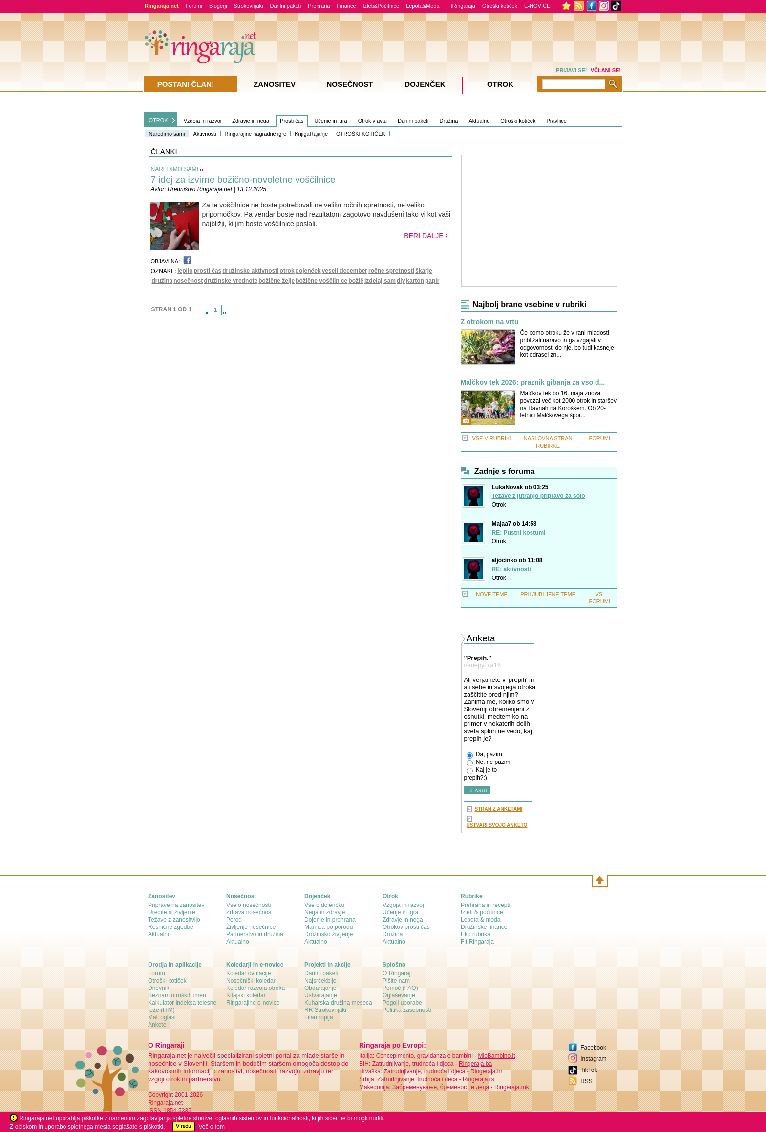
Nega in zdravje (324, 912)
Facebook (593, 1047)
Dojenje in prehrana (330, 919)
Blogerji (218, 6)
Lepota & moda (480, 919)
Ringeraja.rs (478, 1079)
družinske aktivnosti (250, 271)
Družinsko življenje (328, 934)
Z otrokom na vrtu (490, 322)
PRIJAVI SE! (571, 70)
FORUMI (599, 438)
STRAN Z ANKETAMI (499, 809)
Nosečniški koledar (251, 980)
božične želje (276, 280)
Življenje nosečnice (251, 927)
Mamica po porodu (328, 927)
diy (401, 280)
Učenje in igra (330, 120)
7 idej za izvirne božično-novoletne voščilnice (243, 179)
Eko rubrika (475, 934)
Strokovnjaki (248, 6)
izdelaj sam (380, 280)
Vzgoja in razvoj (203, 120)
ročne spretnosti (391, 271)
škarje (423, 271)
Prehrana (319, 6)
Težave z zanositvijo (174, 919)
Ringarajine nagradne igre (256, 134)
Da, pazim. (485, 755)
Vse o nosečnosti (248, 905)
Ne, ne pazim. (489, 762)
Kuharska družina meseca (338, 1002)
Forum (156, 973)
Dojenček (424, 84)
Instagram (593, 1058)
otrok (287, 271)
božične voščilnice (321, 280)
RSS (586, 1081)
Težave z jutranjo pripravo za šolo (538, 496)
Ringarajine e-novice (252, 1002)
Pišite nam (396, 980)
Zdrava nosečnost (249, 912)
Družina (449, 120)
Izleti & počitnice (482, 912)
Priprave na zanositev (176, 905)
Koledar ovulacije (248, 973)
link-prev (206, 313)
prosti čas (208, 271)
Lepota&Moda (423, 6)
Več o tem (212, 1126)
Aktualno (478, 120)
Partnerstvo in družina (254, 934)
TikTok (588, 1070)
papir (432, 280)
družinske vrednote (230, 280)
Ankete (157, 1024)
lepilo (184, 271)
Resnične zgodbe (170, 927)
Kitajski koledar (246, 995)
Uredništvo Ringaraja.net (200, 189)
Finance (346, 6)
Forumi (194, 6)
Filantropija (318, 1017)
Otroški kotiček (499, 6)
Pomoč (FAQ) (400, 988)
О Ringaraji (397, 973)
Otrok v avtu (372, 120)
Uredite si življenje (171, 912)
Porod (234, 919)
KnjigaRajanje (311, 134)
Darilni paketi (285, 6)
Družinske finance (484, 927)
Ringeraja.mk (511, 1087)
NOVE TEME (492, 594)
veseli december (344, 271)
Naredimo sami (167, 134)
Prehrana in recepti (485, 905)
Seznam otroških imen (177, 995)
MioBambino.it (496, 1055)
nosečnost (188, 280)
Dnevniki (159, 988)
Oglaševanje (399, 995)
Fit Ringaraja (477, 941)
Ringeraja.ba (475, 1063)
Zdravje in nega (250, 120)
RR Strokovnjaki (325, 1010)
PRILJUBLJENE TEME (547, 594)
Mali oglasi (162, 1017)
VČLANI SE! (606, 70)
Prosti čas (291, 120)
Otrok (499, 504)
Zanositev (275, 84)
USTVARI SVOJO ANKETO (497, 825)
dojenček (308, 271)
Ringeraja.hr (486, 1071)
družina (162, 280)
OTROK (158, 120)
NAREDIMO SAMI (174, 169)
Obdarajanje (320, 988)
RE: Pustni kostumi (519, 532)
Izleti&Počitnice (381, 6)
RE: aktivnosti (511, 569)
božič (355, 280)
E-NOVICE (537, 6)
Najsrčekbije (320, 980)
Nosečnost (349, 84)
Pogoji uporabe (402, 1002)
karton (415, 280)
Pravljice (556, 120)
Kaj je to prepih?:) (480, 773)
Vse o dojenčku (324, 905)
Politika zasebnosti (407, 1010)
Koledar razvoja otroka (255, 988)
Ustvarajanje (320, 995)
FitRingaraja (461, 6)
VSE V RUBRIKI (491, 438)
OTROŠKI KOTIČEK (360, 134)
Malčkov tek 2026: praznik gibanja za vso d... (533, 382)
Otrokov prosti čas (406, 927)
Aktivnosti (204, 134)
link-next (224, 313)
